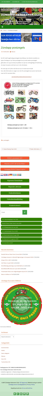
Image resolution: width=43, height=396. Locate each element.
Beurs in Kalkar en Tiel (7, 274)
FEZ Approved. (23, 382)
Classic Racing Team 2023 (9, 149)
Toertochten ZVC (5, 362)
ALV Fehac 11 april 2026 (7, 263)
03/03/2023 (6, 51)
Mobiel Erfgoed (6, 4)
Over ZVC (3, 359)
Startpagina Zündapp (18, 4)
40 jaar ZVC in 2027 (6, 260)
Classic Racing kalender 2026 (29, 1)
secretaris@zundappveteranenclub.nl (21, 77)
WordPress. (29, 388)
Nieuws (5, 30)
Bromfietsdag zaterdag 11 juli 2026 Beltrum (12, 266)
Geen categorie (5, 353)
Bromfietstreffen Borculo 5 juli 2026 (10, 268)
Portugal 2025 (18, 6)
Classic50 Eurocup (7, 6)
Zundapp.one (12, 384)
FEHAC (3, 350)
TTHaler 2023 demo (35, 149)
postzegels (6, 140)
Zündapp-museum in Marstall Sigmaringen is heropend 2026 (17, 257)
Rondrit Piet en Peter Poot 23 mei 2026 (11, 254)
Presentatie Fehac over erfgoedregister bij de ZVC (14, 271)
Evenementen (5, 347)
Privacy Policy (30, 4)
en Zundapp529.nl (21, 384)
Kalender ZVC (16, 1)
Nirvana (24, 388)
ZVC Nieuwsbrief (6, 1)
